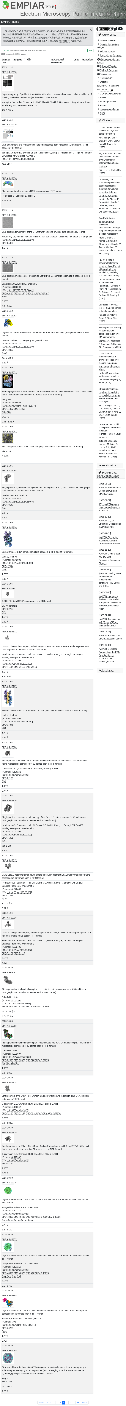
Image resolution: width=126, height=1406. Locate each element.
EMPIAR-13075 (9, 262)
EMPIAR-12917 (9, 860)
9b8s (4, 412)
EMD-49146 (31, 293)
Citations (107, 120)
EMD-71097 (7, 895)
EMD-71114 (7, 667)
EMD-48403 (19, 1217)
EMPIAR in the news (109, 86)
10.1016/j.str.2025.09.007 (19, 664)
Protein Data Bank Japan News (108, 474)
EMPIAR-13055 (9, 215)
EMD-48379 (31, 1273)
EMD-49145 (19, 293)
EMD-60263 (7, 1328)
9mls (14, 1276)
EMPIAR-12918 (9, 72)
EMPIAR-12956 (9, 178)
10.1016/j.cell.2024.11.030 (19, 563)
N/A (13, 1322)
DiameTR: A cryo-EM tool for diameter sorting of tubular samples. (110, 308)
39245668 (16, 402)
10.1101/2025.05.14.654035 (20, 502)
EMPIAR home (10, 21)
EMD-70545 (7, 505)
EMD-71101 (7, 953)
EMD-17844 (7, 566)
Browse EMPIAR (108, 40)
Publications (105, 74)
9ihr (3, 1063)
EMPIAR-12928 (9, 918)
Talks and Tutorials (108, 66)
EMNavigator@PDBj (109, 109)
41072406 (16, 660)
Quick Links (109, 34)
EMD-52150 (55, 1113)
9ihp (12, 1063)
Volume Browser (107, 51)
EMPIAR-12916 (9, 800)
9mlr (9, 1276)
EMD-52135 (7, 778)
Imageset (17, 59)
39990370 (16, 343)
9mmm (17, 1220)
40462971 (16, 498)
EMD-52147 (19, 1113)
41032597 (16, 1000)
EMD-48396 (55, 1217)
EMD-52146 (7, 1113)
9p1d (4, 898)
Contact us (105, 89)
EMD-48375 (43, 1273)
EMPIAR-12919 (9, 124)
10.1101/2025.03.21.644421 (20, 290)
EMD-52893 (7, 1006)
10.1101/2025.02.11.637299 (20, 347)
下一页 (84, 1402)
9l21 (4, 612)
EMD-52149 (43, 1113)
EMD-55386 (7, 243)
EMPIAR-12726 (9, 527)
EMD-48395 (43, 1217)
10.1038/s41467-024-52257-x (21, 406)
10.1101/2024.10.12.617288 (20, 159)
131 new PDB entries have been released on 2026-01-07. (109, 507)
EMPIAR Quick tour (109, 70)
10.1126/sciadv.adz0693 (18, 1003)
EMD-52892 (19, 1006)
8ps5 (4, 728)
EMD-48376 (7, 1273)
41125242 (16, 772)
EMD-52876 (31, 1060)
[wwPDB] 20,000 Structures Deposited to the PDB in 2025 (110, 523)
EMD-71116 (31, 667)
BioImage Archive (108, 101)
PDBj (102, 113)
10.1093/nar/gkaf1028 (17, 1214)
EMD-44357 (7, 409)
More (90, 50)
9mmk (5, 1220)
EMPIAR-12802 (9, 588)
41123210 (16, 1210)
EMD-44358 (19, 409)
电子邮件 (63, 40)
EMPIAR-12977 (9, 1239)
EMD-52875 (43, 1060)
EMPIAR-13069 (9, 1350)
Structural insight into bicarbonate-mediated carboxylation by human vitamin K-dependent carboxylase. (110, 395)
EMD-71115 (19, 667)
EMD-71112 (19, 953)
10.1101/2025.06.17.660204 (20, 240)
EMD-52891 (31, 1006)
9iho (17, 1063)
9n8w (4, 296)
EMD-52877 (19, 1060)
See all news (107, 670)
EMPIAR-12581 (9, 431)
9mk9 (4, 353)
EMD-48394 (31, 1217)
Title (29, 59)
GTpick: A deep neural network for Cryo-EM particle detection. (109, 130)
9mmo (30, 1220)
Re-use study (106, 78)
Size (76, 59)
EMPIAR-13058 (9, 470)
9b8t (9, 412)
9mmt (11, 1220)
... (73, 1402)
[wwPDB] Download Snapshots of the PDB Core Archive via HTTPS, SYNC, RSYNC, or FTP (109, 655)
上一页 (41, 1402)
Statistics (104, 82)
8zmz (4, 1331)
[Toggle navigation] (122, 22)
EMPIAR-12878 (9, 1082)
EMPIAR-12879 (9, 1132)
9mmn (24, 1220)
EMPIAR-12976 (9, 1182)
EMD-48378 (19, 1273)
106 (78, 1402)
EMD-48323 (7, 350)
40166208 (16, 287)
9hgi (4, 781)
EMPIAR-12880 (9, 747)
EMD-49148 (7, 293)
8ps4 (4, 569)
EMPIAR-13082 (9, 315)
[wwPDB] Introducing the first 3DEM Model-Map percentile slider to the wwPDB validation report (110, 602)
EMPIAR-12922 (9, 631)
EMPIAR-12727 (9, 686)
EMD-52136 (7, 1163)
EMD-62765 (7, 609)
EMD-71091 (7, 838)
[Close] (90, 30)
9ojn (4, 508)
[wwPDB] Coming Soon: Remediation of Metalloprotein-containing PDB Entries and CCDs (110, 579)
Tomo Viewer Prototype (111, 55)
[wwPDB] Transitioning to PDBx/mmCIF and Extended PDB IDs (109, 622)
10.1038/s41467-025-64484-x (21, 1325)
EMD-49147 (43, 293)
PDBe (103, 105)
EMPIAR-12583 (9, 1026)
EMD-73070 (7, 1381)
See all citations (108, 465)
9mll (19, 1276)
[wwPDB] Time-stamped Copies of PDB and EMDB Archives (110, 490)
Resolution (87, 59)
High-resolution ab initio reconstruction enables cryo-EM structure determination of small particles (110, 159)
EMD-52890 (43, 1006)
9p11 (4, 841)
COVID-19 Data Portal (110, 94)
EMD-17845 (7, 725)
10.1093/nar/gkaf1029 (17, 775)
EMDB (103, 97)
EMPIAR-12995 (9, 1295)
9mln (4, 1276)
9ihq (8, 1063)
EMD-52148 (31, 1113)
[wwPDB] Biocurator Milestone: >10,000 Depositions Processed (109, 540)
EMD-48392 (7, 1217)
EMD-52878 (7, 1060)
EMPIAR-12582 (9, 972)
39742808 (16, 560)
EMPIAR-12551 (9, 372)
